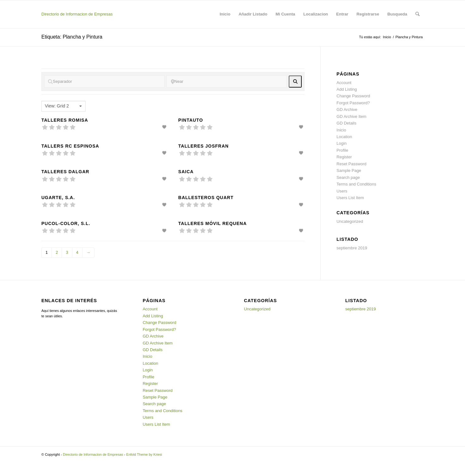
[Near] (226, 82)
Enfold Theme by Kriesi (144, 454)
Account (343, 82)
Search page (348, 177)
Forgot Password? (353, 103)
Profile (342, 150)
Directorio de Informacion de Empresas (76, 14)
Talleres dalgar (65, 171)
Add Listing (346, 89)
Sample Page (348, 170)
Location (344, 136)
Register (344, 157)
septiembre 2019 (351, 248)
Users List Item (350, 197)
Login (341, 143)
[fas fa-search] (295, 82)
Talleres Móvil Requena (212, 223)
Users (341, 191)
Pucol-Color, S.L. (65, 223)
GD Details (346, 123)
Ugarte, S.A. (58, 197)
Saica (186, 171)
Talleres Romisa (64, 120)
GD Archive (346, 109)
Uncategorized (349, 221)
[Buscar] (417, 14)
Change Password (353, 96)
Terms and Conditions (356, 184)
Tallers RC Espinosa (70, 146)
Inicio (387, 37)
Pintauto (190, 120)
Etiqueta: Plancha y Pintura (71, 37)
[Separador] (104, 82)
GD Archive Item (351, 116)
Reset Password (351, 163)
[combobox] (63, 106)
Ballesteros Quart (205, 197)
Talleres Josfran (203, 146)
